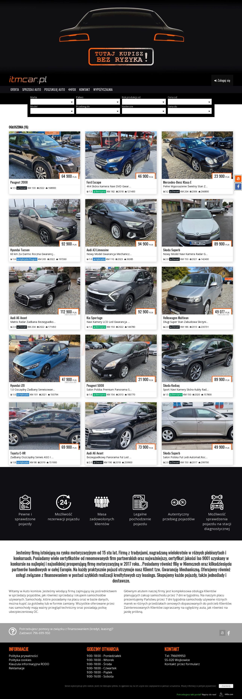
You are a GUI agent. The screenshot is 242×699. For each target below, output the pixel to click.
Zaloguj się (222, 80)
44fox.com (225, 694)
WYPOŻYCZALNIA (103, 89)
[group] (121, 37)
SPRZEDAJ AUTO (31, 89)
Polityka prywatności (23, 656)
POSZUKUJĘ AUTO (54, 89)
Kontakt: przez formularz (182, 664)
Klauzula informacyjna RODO (29, 664)
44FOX (72, 89)
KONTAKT (84, 89)
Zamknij (226, 686)
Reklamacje (16, 668)
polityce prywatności (207, 686)
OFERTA (14, 89)
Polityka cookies (20, 660)
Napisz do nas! (196, 694)
